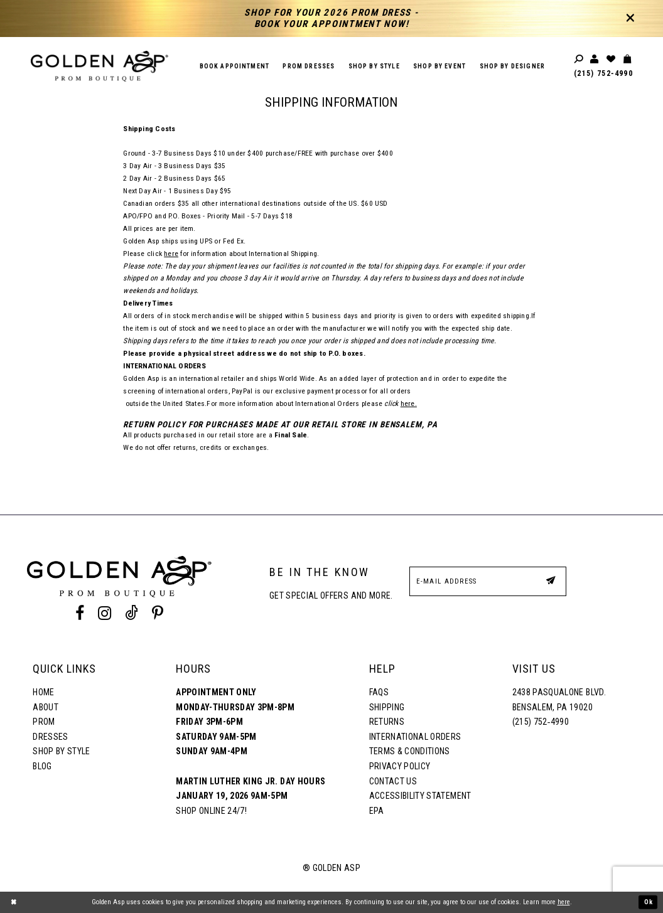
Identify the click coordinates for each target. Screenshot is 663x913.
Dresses (50, 737)
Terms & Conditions (409, 751)
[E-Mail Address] (487, 581)
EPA (376, 811)
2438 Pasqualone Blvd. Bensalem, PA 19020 (559, 699)
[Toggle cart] (628, 59)
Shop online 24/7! (211, 811)
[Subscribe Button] (550, 580)
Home (43, 692)
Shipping (387, 707)
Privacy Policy (400, 766)
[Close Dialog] (14, 902)
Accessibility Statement (420, 796)
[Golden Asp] (99, 66)
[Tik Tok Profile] (131, 613)
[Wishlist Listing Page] (611, 59)
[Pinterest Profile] (158, 613)
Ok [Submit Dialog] (648, 902)
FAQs (379, 692)
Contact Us (393, 781)
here (171, 253)
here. (409, 403)
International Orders (415, 737)
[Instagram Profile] (104, 613)
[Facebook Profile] (79, 613)
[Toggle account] (595, 59)
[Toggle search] (579, 59)
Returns (386, 722)
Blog (42, 766)
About (45, 707)
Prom (44, 722)
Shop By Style (61, 751)
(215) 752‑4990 (603, 73)
